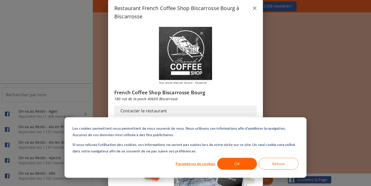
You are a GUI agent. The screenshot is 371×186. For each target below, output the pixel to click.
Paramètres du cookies (195, 163)
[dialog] (185, 147)
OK (237, 163)
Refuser (278, 163)
